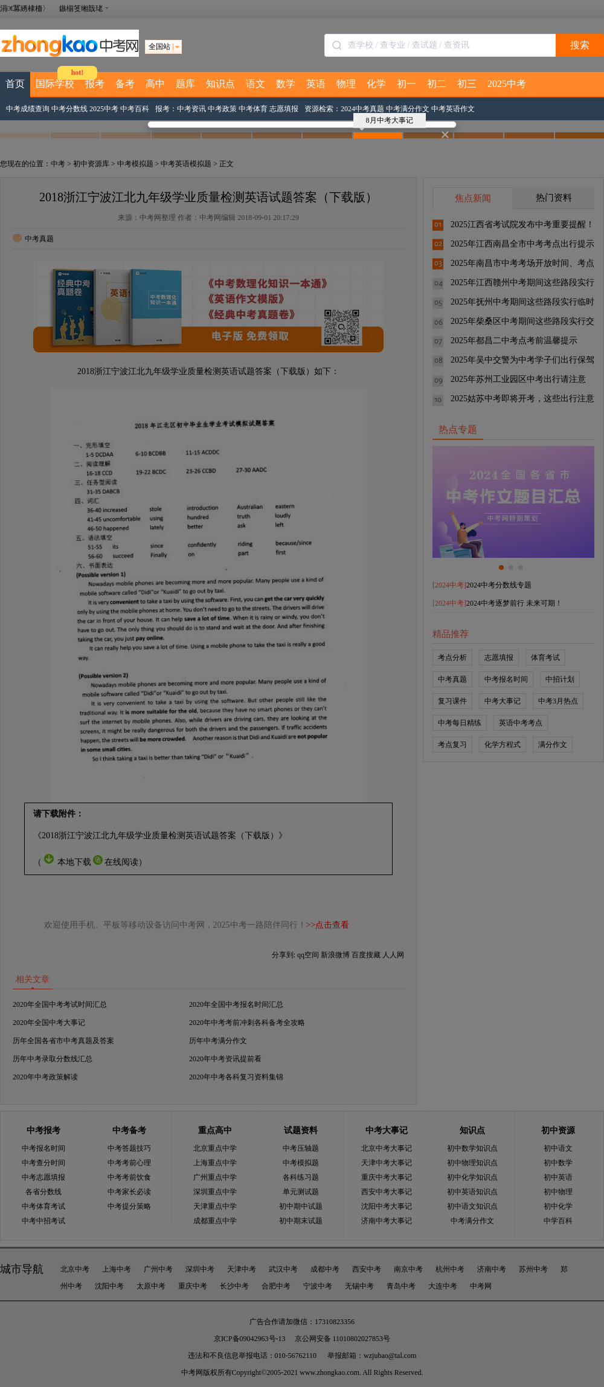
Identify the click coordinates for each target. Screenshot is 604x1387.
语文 (255, 84)
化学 (376, 84)
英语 (316, 84)
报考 (94, 84)
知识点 (220, 84)
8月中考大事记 (386, 122)
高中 (155, 84)
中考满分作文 (407, 109)
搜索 (580, 45)
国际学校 (55, 84)
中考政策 (222, 109)
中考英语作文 (453, 109)
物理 (346, 84)
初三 (467, 84)
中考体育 (253, 109)
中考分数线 (69, 109)
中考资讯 (191, 109)
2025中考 (506, 84)
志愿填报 (283, 109)
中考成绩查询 (28, 109)
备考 (125, 84)
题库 (185, 84)
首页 (15, 84)
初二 (436, 84)
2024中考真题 (362, 109)
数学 (285, 84)
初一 (406, 84)
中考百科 (134, 109)
